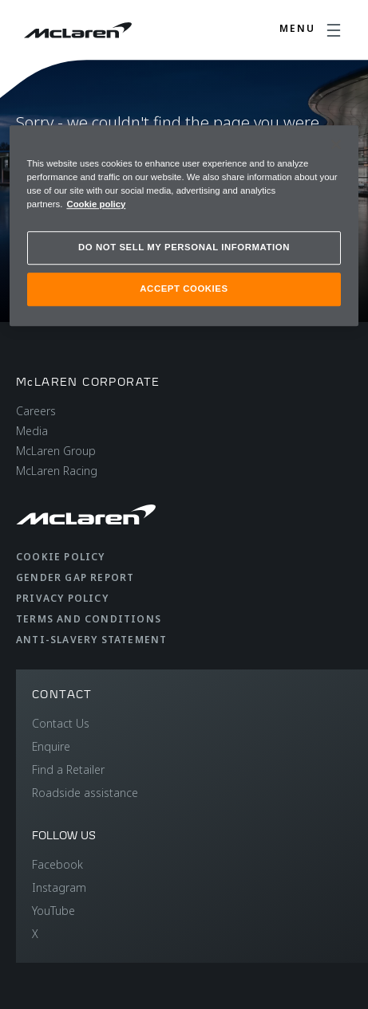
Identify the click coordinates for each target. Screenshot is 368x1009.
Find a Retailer (68, 769)
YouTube (53, 910)
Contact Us (60, 723)
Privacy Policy (62, 598)
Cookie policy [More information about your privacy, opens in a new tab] (95, 204)
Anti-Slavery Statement (91, 639)
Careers (36, 410)
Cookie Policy (60, 556)
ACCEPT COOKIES (184, 288)
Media (32, 430)
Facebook (57, 864)
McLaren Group (56, 450)
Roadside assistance (85, 792)
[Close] (336, 144)
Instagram (59, 887)
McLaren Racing (56, 470)
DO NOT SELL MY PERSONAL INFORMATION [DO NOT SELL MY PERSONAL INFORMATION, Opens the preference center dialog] (184, 247)
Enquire (51, 746)
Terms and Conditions (88, 619)
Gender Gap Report (75, 577)
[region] (184, 225)
